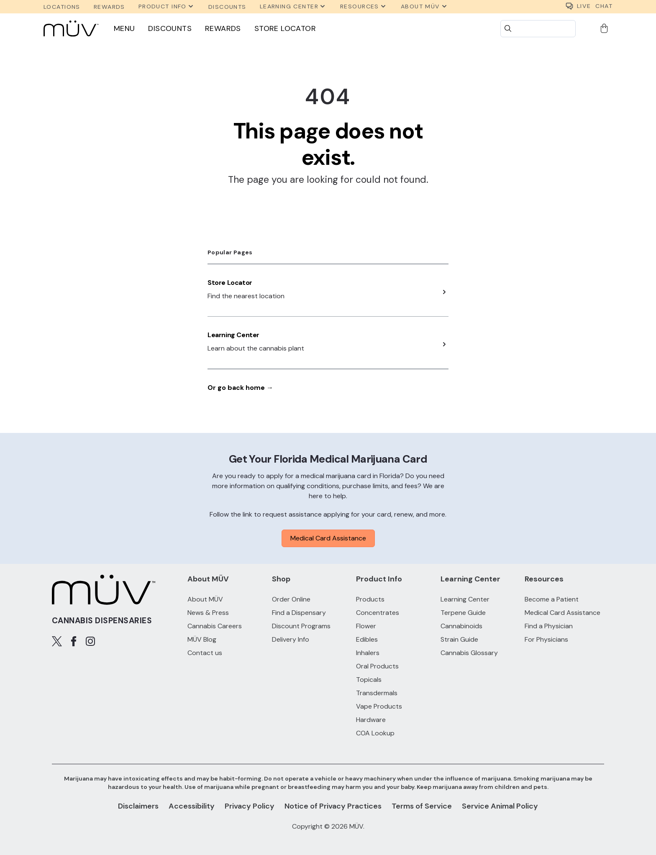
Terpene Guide (463, 612)
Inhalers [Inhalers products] (367, 652)
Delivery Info (290, 639)
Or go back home (240, 387)
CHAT (588, 7)
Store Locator (285, 28)
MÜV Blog (201, 639)
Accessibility (192, 806)
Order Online (291, 599)
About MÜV (205, 599)
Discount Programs (301, 626)
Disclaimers (138, 806)
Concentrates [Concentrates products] (377, 612)
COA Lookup (375, 733)
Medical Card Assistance (328, 538)
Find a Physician (549, 626)
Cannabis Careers (214, 626)
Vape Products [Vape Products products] (379, 706)
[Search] (538, 28)
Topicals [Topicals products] (369, 679)
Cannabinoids (461, 626)
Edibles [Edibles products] (367, 639)
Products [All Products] (370, 599)
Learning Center (233, 334)
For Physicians (546, 639)
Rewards (223, 28)
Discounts (170, 28)
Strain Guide (459, 639)
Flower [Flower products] (366, 626)
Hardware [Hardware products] (371, 719)
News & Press (208, 612)
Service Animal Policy (500, 806)
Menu (124, 28)
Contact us (204, 652)
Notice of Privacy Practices (333, 806)
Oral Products (377, 666)
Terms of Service (422, 806)
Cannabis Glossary (469, 652)
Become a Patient (552, 599)
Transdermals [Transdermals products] (376, 693)
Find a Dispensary (299, 612)
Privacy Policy (249, 806)
